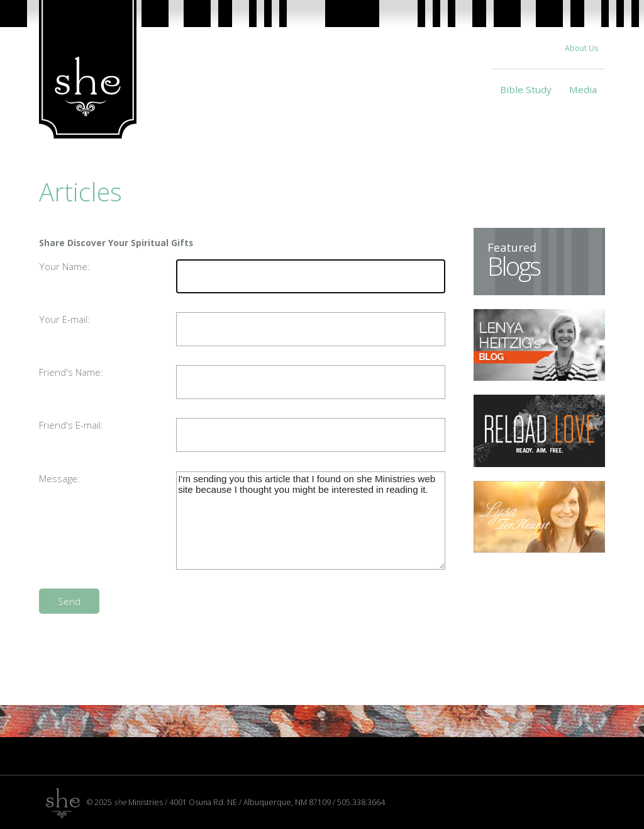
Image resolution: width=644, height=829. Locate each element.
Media (583, 89)
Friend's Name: (71, 372)
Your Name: (64, 266)
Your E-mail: (64, 319)
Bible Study (526, 89)
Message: (59, 478)
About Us (581, 48)
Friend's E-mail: (71, 425)
